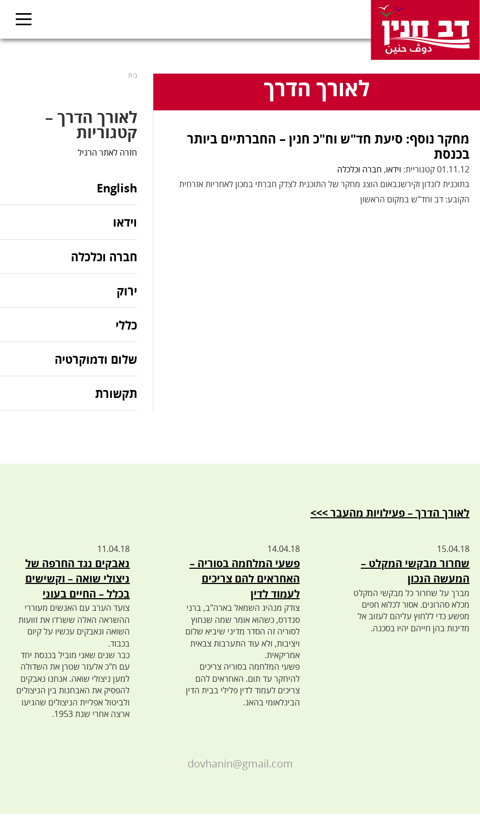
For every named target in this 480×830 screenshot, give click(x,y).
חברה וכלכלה (359, 169)
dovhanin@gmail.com (240, 763)
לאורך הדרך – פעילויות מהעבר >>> (389, 513)
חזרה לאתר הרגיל (107, 152)
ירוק (127, 291)
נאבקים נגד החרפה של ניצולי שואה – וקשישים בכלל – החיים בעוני (77, 578)
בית (132, 75)
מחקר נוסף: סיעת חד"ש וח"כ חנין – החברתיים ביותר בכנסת (328, 146)
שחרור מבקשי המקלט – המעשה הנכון (415, 571)
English (117, 188)
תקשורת (116, 393)
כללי (126, 325)
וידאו (393, 169)
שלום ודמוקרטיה (96, 359)
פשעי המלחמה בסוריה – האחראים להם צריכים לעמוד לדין (245, 578)
